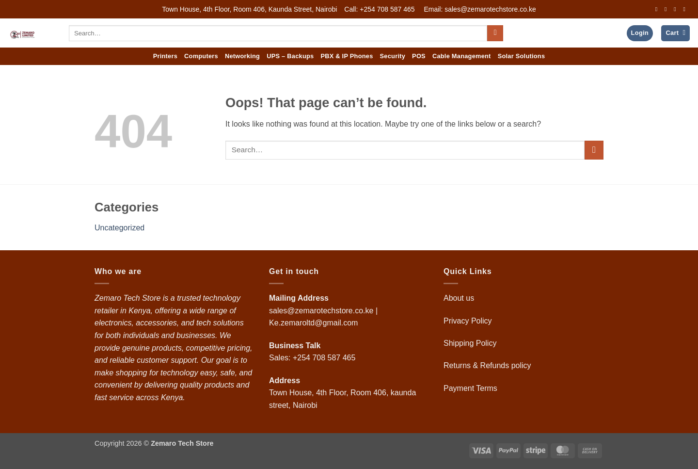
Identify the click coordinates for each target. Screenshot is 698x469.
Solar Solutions (521, 56)
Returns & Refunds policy (487, 365)
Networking (242, 56)
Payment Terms (471, 388)
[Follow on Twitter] (677, 9)
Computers (201, 56)
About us (460, 298)
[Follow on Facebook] (658, 9)
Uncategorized (119, 228)
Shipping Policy (471, 343)
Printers (165, 56)
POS (419, 56)
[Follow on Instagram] (667, 9)
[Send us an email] (686, 9)
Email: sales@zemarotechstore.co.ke (480, 9)
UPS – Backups (290, 56)
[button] (640, 33)
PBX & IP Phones (346, 56)
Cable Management (461, 56)
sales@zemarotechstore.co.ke (321, 311)
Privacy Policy (468, 321)
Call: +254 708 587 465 (379, 9)
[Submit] (495, 33)
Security (393, 56)
